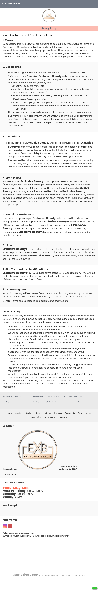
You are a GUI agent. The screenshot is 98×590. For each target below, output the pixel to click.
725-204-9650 (11, 3)
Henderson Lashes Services (74, 402)
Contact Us (70, 413)
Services (19, 413)
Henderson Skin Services (73, 396)
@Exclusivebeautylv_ (23, 536)
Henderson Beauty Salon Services (46, 396)
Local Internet (79, 575)
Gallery (29, 413)
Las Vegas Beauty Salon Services (45, 402)
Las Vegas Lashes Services (13, 402)
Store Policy (36, 417)
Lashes (88, 413)
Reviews (58, 413)
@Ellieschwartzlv (62, 536)
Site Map (63, 417)
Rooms (39, 413)
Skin (80, 413)
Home (9, 413)
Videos (48, 413)
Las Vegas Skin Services (12, 396)
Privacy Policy (50, 417)
